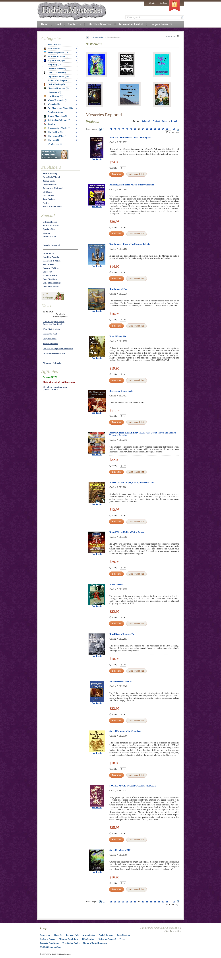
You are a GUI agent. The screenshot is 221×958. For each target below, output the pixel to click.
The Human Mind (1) (55, 136)
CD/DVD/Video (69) (57, 68)
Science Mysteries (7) (55, 116)
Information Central (131, 24)
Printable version (170, 36)
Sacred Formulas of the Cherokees (125, 731)
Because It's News (51, 268)
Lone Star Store (50, 279)
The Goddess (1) (53, 132)
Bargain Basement (51, 245)
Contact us (45, 935)
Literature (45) (54, 92)
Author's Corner (47, 939)
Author (46, 203)
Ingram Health (49, 184)
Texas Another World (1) (57, 128)
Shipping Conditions (68, 939)
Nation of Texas (50, 275)
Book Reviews (123, 935)
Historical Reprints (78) (56, 88)
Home (44, 24)
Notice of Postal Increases (95, 943)
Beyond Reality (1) (54, 60)
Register (163, 3)
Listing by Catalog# (107, 939)
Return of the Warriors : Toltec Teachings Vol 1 (131, 137)
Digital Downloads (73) (58, 76)
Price (164, 121)
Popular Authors (55, 112)
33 (147, 129)
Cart (58, 24)
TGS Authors (52, 48)
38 (167, 129)
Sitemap (46, 233)
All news (47, 363)
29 (131, 129)
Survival (49, 124)
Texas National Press (52, 206)
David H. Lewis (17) (55, 72)
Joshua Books (49, 181)
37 (163, 129)
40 (174, 129)
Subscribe (57, 363)
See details (97, 159)
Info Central (48, 253)
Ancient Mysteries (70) (56, 52)
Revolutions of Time (118, 289)
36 (159, 129)
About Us (58, 935)
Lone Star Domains (52, 283)
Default (174, 121)
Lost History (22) (53, 96)
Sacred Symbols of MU (119, 850)
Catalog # (146, 121)
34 (151, 129)
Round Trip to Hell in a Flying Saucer (126, 532)
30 (135, 129)
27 (123, 129)
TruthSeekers (49, 199)
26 (119, 129)
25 (115, 129)
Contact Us (74, 24)
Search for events (51, 225)
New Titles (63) (54, 44)
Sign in (152, 3)
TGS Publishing (50, 173)
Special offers (49, 229)
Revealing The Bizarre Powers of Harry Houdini (131, 185)
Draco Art (47, 272)
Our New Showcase (100, 24)
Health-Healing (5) (54, 84)
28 (127, 129)
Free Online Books (70, 943)
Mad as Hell (48, 264)
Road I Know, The (117, 336)
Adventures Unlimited (53, 188)
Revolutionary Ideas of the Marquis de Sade (129, 244)
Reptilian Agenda (51, 257)
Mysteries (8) (52, 104)
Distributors (48, 195)
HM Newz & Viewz (51, 261)
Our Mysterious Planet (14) (58, 108)
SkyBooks (47, 192)
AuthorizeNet (88, 935)
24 (111, 129)
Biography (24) (54, 64)
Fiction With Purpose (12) (59, 80)
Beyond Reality (98, 37)
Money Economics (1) (55, 100)
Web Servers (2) (55, 144)
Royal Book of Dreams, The (122, 634)
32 (143, 129)
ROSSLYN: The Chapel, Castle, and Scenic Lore (131, 482)
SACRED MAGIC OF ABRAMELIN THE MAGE (132, 786)
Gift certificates (50, 222)
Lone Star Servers (51, 286)
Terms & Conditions (49, 943)
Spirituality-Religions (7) (57, 120)
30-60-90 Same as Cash (50, 947)
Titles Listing (88, 939)
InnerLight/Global (51, 177)
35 (155, 129)
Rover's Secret (116, 584)
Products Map (49, 236)
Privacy (123, 939)
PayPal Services (106, 935)
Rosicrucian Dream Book (121, 391)
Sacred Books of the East (120, 681)
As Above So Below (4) (56, 56)
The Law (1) (51, 140)
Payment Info (72, 935)
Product (156, 121)
